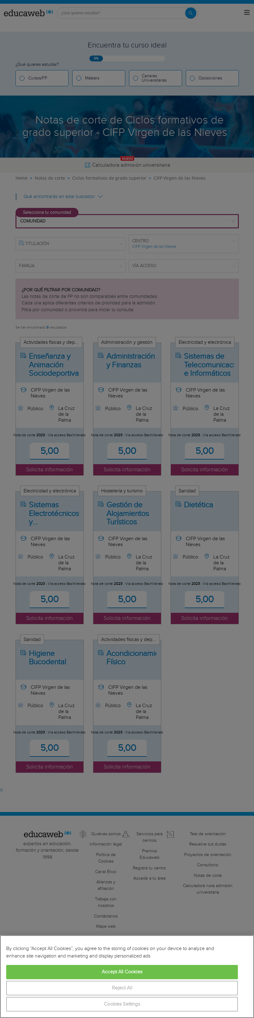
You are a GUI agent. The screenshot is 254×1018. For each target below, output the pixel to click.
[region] (127, 976)
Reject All (122, 988)
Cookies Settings (122, 1004)
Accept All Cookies (122, 972)
